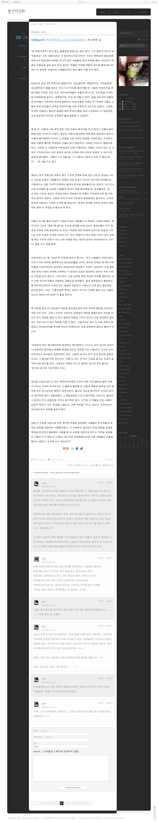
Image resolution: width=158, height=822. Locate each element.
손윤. (121, 362)
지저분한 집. (123, 400)
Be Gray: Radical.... (126, 259)
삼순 (44, 602)
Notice (116, 12)
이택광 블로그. (124, 392)
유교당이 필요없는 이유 (127, 191)
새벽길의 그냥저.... (126, 358)
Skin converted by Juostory (114, 818)
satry (44, 483)
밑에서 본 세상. (124, 343)
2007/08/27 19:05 (48, 630)
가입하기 (154, 2)
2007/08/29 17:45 (48, 707)
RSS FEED (145, 40)
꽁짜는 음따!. (123, 297)
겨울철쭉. (122, 282)
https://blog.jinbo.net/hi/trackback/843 (64, 473)
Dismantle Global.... (126, 263)
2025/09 (122, 230)
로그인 (145, 2)
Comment (109, 459)
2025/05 (122, 242)
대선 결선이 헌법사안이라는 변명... (131, 138)
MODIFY (110, 482)
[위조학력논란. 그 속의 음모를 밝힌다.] (66, 39)
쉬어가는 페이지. (125, 369)
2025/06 (122, 238)
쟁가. (121, 396)
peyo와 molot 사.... (126, 270)
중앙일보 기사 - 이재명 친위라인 (130, 130)
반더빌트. (122, 347)
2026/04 (134, 436)
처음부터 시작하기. (126, 404)
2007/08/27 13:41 (48, 605)
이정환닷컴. (123, 388)
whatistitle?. (123, 278)
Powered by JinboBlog (31, 818)
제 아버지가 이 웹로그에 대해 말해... (132, 175)
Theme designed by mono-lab (90, 818)
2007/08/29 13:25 (48, 682)
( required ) (40, 731)
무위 (44, 679)
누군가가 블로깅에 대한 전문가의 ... (132, 169)
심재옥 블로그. (124, 373)
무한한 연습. (123, 331)
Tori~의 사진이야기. (126, 274)
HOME (102, 12)
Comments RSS (57, 459)
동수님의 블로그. (125, 312)
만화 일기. (122, 320)
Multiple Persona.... (126, 267)
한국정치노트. (124, 419)
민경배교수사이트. (125, 335)
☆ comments (22, 78)
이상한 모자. (123, 385)
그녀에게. (122, 293)
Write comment (39, 459)
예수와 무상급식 (125, 209)
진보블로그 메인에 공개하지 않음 (61, 751)
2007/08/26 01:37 (48, 487)
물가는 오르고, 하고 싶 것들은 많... (131, 163)
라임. (121, 316)
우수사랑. (122, 381)
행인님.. (122, 197)
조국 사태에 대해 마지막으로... (130, 126)
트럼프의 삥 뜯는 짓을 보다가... (130, 122)
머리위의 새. (123, 328)
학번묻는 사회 (51, 24)
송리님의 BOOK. (125, 366)
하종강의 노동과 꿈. (126, 411)
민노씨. (121, 339)
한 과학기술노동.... (126, 415)
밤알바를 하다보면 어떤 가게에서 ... (132, 157)
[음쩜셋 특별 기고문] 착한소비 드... (132, 215)
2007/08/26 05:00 (48, 562)
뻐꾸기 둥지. (123, 350)
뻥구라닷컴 (16, 10)
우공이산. (122, 377)
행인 (25, 48)
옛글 (41, 24)
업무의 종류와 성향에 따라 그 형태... (132, 151)
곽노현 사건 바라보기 (126, 203)
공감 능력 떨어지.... (126, 285)
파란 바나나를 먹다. (126, 408)
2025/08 (122, 234)
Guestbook (143, 12)
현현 (44, 558)
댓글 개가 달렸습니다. (102, 465)
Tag (128, 12)
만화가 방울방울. (125, 324)
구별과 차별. (123, 289)
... (120, 134)
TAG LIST (145, 50)
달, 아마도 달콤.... (125, 308)
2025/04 (122, 245)
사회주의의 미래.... (126, 354)
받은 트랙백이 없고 (78, 465)
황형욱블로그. (124, 423)
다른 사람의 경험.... (126, 305)
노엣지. (121, 301)
